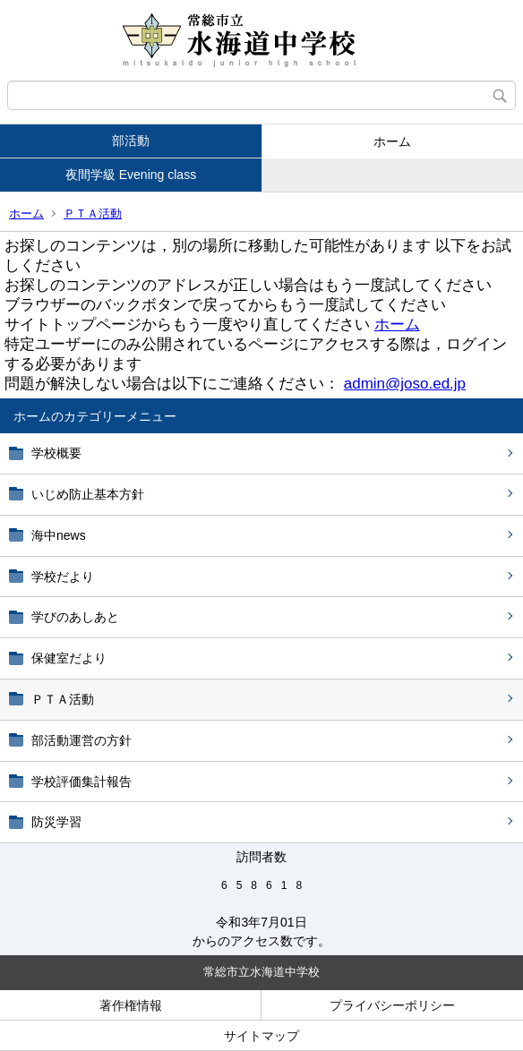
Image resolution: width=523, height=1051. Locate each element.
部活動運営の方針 (81, 740)
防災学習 (56, 822)
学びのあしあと (75, 617)
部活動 (131, 140)
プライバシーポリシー (392, 1005)
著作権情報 (130, 1005)
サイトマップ (261, 1036)
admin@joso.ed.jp (405, 383)
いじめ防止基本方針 (87, 494)
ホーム (392, 141)
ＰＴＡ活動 (93, 213)
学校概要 (56, 453)
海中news (65, 535)
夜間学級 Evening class (130, 174)
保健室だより (69, 658)
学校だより (62, 576)
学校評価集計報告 (81, 781)
